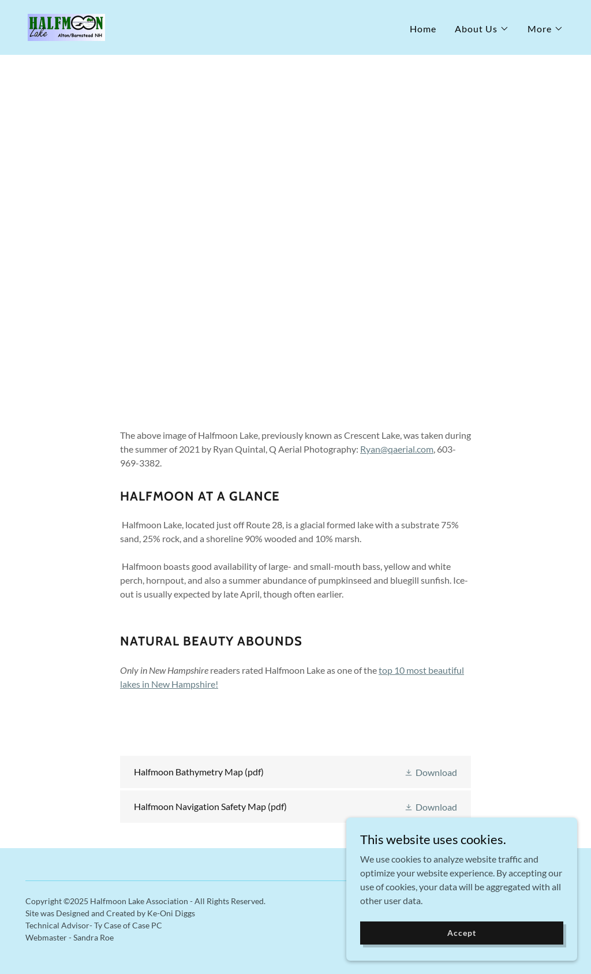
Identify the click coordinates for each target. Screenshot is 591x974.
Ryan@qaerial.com (396, 448)
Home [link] (423, 28)
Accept (461, 956)
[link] (66, 26)
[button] (482, 29)
